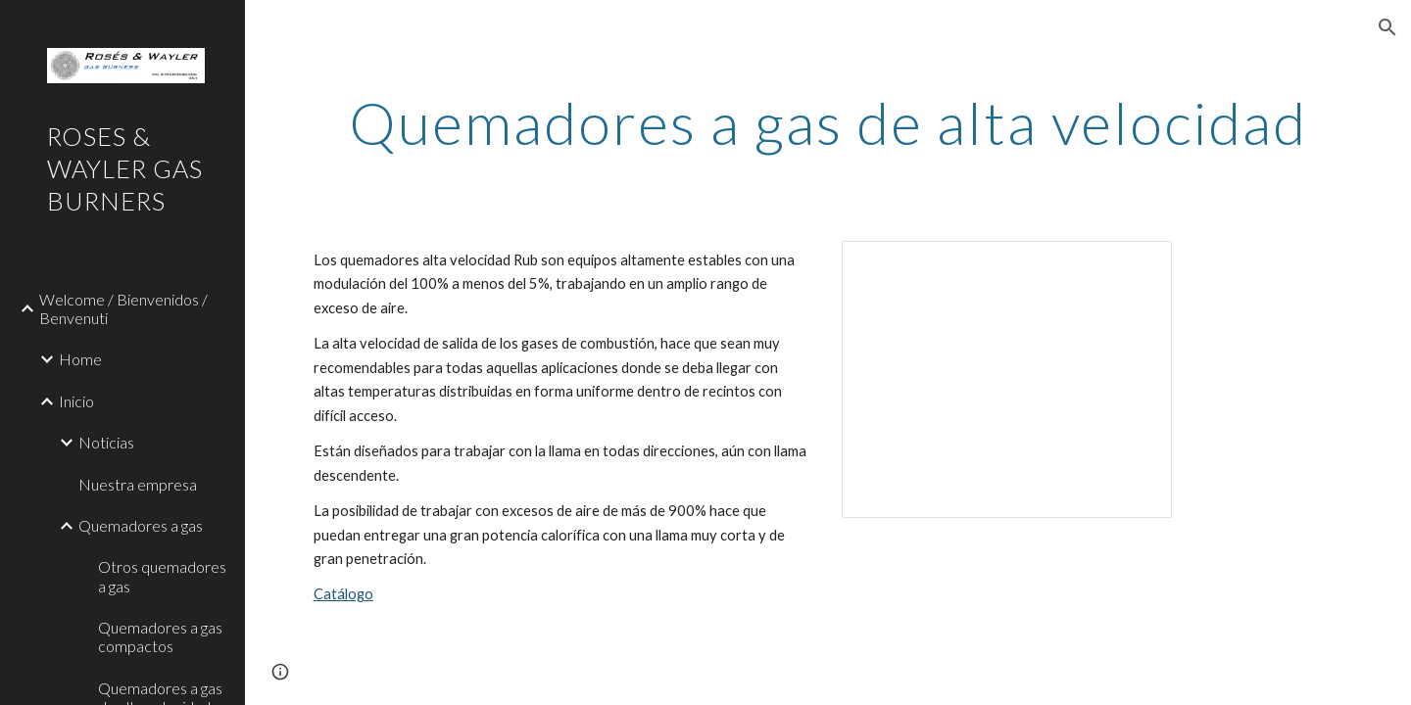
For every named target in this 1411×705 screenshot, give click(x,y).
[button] (1387, 27)
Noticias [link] (106, 442)
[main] (828, 122)
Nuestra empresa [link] (137, 484)
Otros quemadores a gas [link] (162, 575)
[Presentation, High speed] (1007, 379)
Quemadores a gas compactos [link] (160, 636)
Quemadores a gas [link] (140, 525)
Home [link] (80, 359)
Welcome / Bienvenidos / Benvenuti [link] (123, 308)
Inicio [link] (76, 401)
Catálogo (343, 594)
